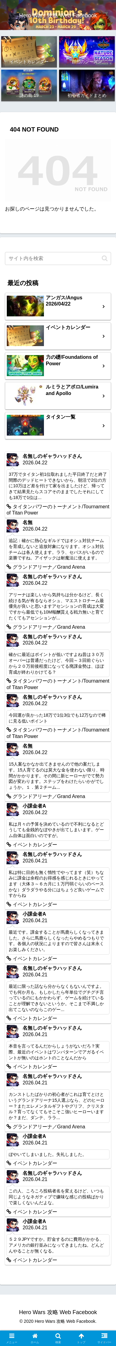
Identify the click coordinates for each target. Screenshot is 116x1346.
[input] (58, 258)
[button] (104, 258)
